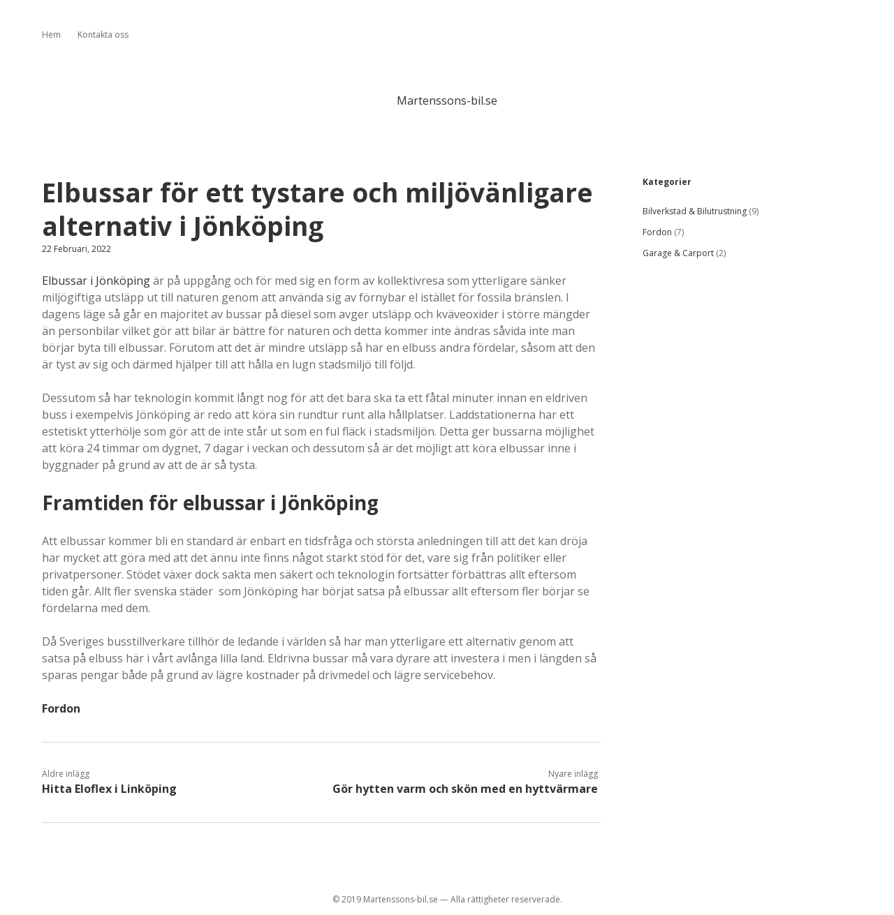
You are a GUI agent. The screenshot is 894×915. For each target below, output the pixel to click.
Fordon (61, 708)
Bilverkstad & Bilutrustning (695, 211)
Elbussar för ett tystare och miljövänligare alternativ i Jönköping (317, 209)
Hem (51, 34)
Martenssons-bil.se (447, 100)
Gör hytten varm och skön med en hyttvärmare (465, 788)
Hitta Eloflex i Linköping (109, 788)
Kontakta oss (103, 34)
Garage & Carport (678, 253)
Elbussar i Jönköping (96, 280)
